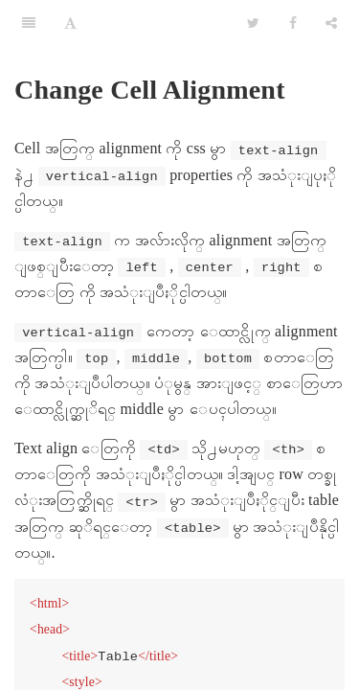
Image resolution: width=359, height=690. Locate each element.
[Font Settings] (70, 24)
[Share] (331, 24)
